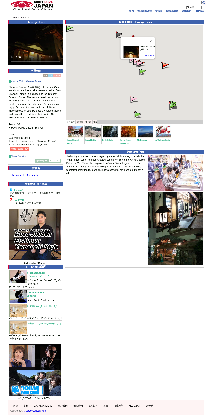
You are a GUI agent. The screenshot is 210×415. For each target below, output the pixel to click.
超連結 (149, 405)
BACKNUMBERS (43, 405)
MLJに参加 (135, 405)
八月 (50, 75)
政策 (105, 405)
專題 (80, 122)
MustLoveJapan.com (35, 410)
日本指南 (199, 11)
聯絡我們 (78, 405)
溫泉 (45, 75)
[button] (165, 65)
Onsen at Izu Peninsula (25, 175)
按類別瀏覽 (172, 11)
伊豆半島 (57, 75)
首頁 (131, 11)
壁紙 (25, 405)
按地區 (158, 11)
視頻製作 (93, 405)
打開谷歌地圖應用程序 (20, 149)
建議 (95, 122)
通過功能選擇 (144, 11)
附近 (71, 122)
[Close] (150, 41)
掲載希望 (118, 405)
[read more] (149, 55)
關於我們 (63, 405)
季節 (88, 122)
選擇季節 (186, 11)
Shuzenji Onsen (18, 17)
